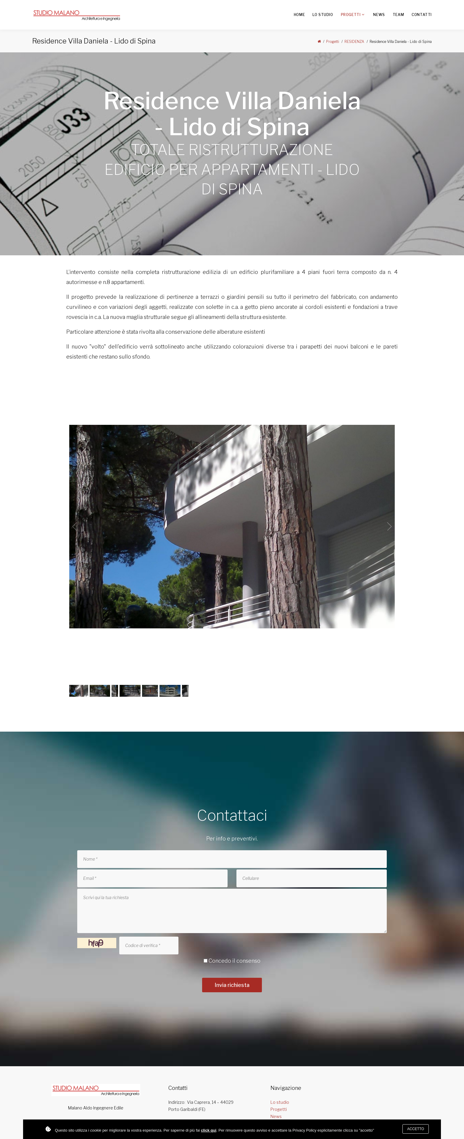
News (379, 14)
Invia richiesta (232, 985)
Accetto (415, 1129)
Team (398, 14)
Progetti (351, 14)
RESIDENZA (354, 41)
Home (299, 14)
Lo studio (322, 14)
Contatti (422, 14)
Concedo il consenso (234, 961)
